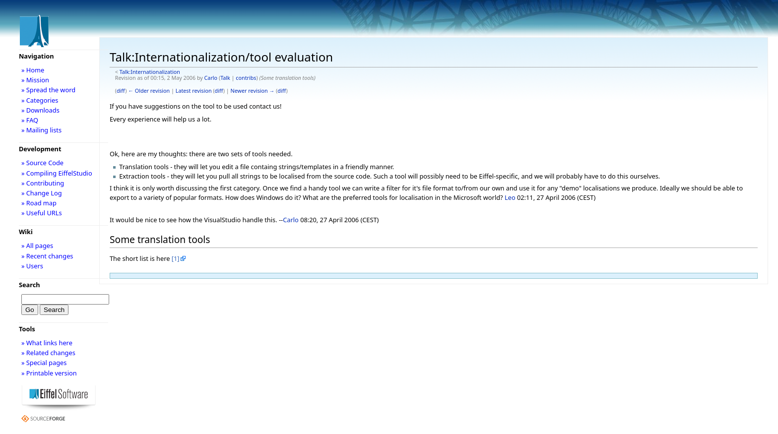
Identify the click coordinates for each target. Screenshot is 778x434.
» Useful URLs (41, 212)
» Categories (40, 100)
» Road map (39, 202)
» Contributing (42, 183)
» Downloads (40, 110)
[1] (176, 258)
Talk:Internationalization (150, 71)
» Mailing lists (41, 129)
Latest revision (194, 90)
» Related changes (48, 352)
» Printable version (49, 373)
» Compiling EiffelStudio (56, 173)
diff (121, 90)
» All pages (37, 245)
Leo (510, 197)
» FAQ (29, 120)
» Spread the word (48, 89)
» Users (32, 265)
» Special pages (43, 362)
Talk (225, 77)
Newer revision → (253, 90)
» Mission (35, 79)
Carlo (211, 77)
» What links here (46, 342)
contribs (246, 77)
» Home (32, 69)
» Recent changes (47, 255)
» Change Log (41, 192)
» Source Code (42, 162)
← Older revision (149, 90)
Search (29, 284)
